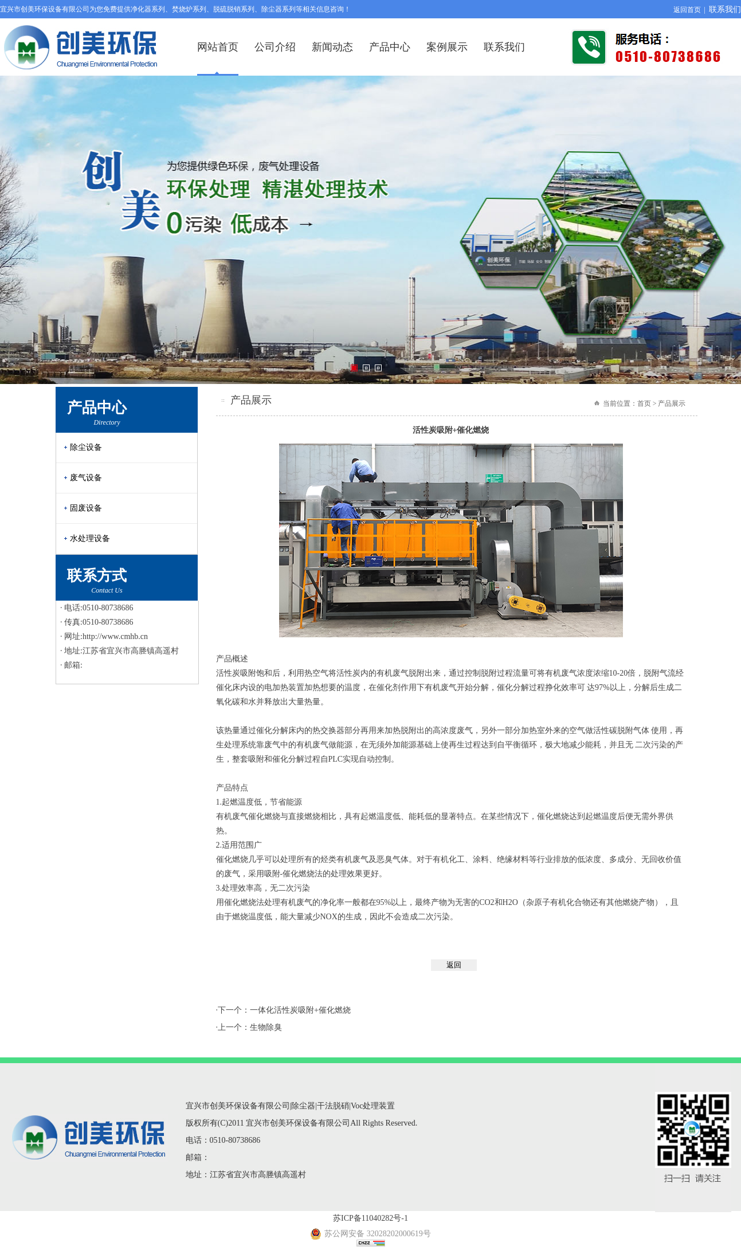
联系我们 (725, 9)
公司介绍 (275, 47)
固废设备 (86, 508)
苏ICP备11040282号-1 (370, 1218)
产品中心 (389, 47)
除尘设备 (86, 447)
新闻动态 (332, 47)
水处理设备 (90, 538)
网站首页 (217, 47)
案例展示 (447, 47)
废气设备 (86, 477)
